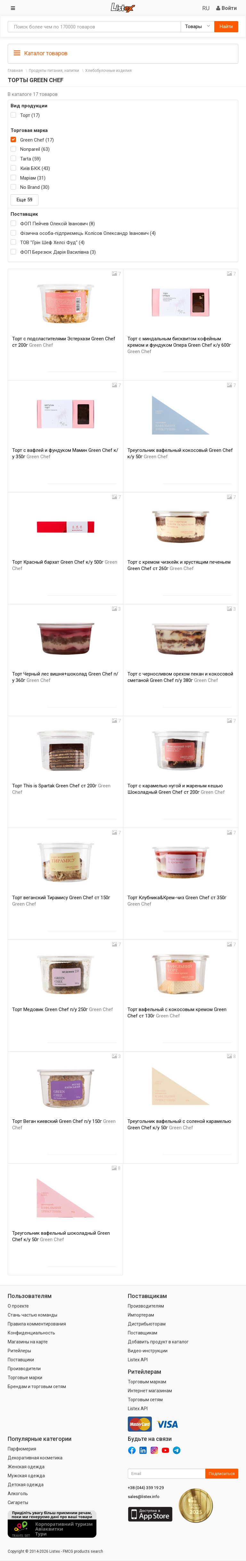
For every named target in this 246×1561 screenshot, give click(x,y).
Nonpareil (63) (35, 149)
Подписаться (222, 1473)
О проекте (18, 1306)
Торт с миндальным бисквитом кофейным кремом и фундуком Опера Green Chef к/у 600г (179, 345)
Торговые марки (25, 1377)
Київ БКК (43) (35, 168)
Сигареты (18, 1502)
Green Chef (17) (37, 140)
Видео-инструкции (148, 1350)
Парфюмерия (22, 1448)
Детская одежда (26, 1484)
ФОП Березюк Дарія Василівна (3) (58, 252)
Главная (15, 70)
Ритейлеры (19, 1350)
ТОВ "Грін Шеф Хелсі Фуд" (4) (52, 242)
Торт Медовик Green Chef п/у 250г (62, 1009)
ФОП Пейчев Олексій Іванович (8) (57, 224)
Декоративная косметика (35, 1457)
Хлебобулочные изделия (108, 70)
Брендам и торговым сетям (37, 1386)
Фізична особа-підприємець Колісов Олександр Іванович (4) (88, 233)
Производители (24, 1368)
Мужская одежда (26, 1475)
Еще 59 (24, 200)
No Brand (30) (34, 187)
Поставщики (21, 1359)
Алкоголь (18, 1493)
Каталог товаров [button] (41, 53)
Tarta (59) (30, 159)
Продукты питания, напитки (54, 70)
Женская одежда (26, 1466)
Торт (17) (30, 115)
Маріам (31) (32, 178)
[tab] (123, 53)
